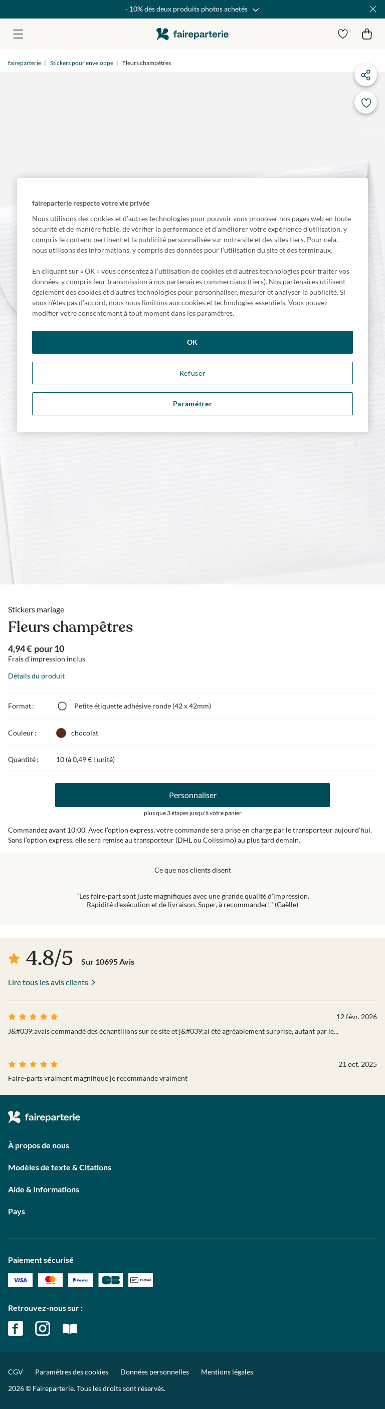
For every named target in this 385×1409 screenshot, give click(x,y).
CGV (15, 1371)
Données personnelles (154, 1371)
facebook (15, 1328)
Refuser (192, 373)
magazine (69, 1328)
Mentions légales (227, 1371)
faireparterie (192, 34)
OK (192, 342)
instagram (42, 1328)
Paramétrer (193, 403)
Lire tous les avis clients (48, 982)
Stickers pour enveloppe (81, 63)
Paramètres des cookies (71, 1372)
